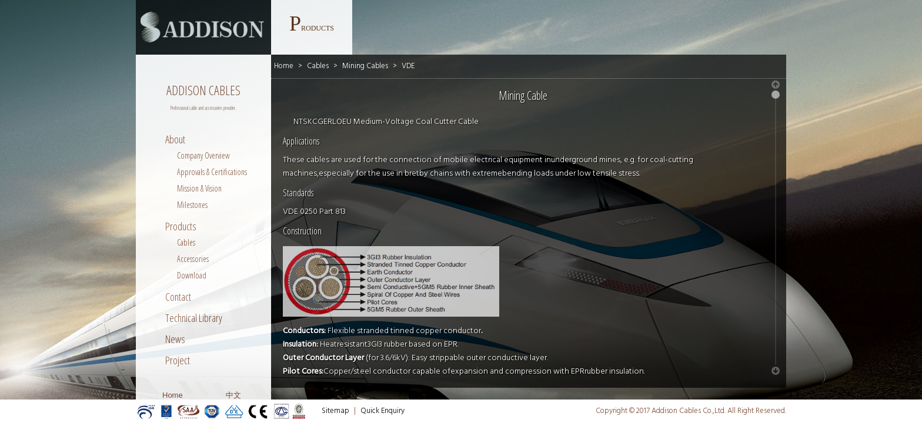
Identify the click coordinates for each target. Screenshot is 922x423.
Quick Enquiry (382, 411)
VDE (408, 66)
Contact (178, 297)
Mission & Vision (199, 188)
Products (180, 226)
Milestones (192, 204)
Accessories (193, 258)
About (175, 139)
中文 (233, 395)
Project (177, 360)
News (175, 339)
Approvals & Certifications (212, 171)
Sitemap (335, 411)
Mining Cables (365, 66)
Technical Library (193, 318)
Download (191, 275)
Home (172, 395)
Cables (186, 242)
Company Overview (203, 155)
